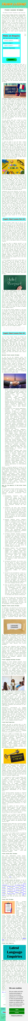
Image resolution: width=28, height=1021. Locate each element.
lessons (7, 883)
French (17, 902)
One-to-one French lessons (8, 488)
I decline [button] (17, 1012)
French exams (11, 823)
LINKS (14, 7)
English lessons (11, 893)
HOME (11, 7)
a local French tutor (20, 349)
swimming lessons (11, 886)
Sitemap (3, 1008)
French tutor (17, 933)
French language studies (19, 925)
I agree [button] (16, 1009)
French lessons (11, 364)
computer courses (11, 888)
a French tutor (17, 972)
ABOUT (17, 7)
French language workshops (15, 661)
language (10, 98)
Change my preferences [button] (16, 1015)
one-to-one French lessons (14, 922)
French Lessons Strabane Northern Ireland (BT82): (14, 15)
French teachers (6, 346)
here (10, 876)
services (4, 897)
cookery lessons (19, 892)
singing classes (19, 887)
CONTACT (20, 7)
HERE (23, 894)
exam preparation (21, 765)
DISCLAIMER (24, 7)
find (7, 855)
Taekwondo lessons (11, 891)
